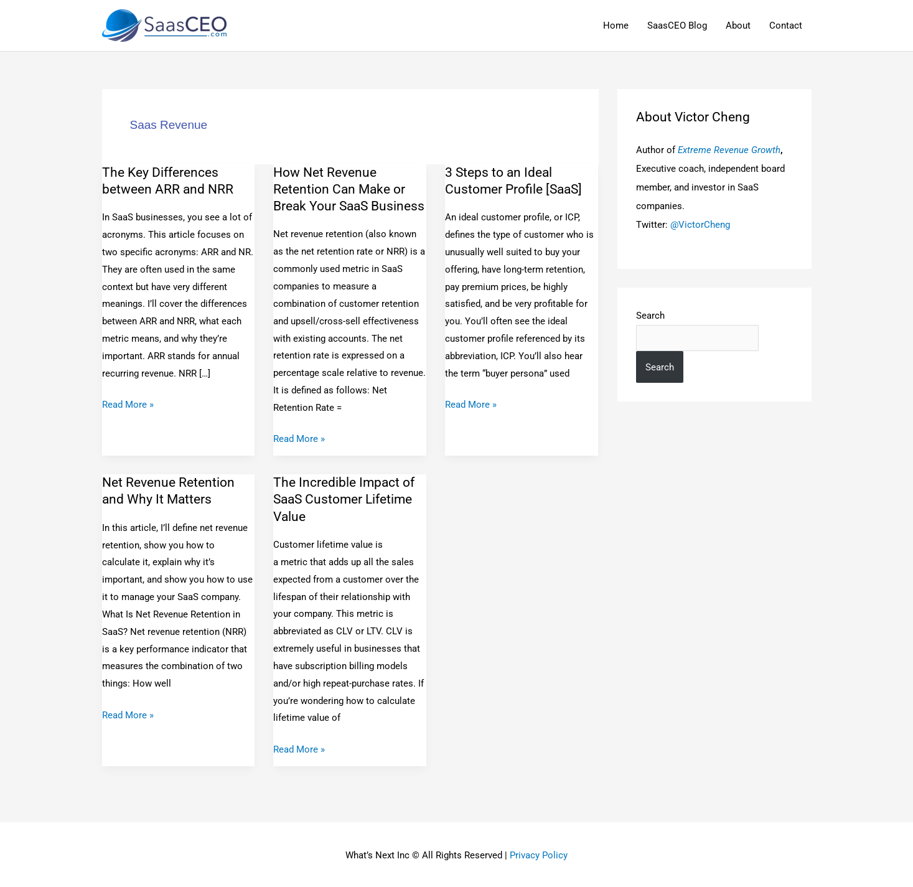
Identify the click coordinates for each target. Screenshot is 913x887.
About (738, 25)
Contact (785, 25)
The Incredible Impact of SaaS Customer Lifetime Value (343, 499)
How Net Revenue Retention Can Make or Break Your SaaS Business (348, 189)
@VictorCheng (700, 224)
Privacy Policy (539, 855)
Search (650, 315)
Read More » (128, 403)
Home (616, 25)
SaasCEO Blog (677, 25)
